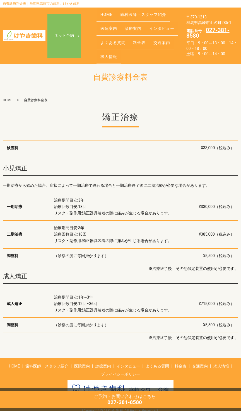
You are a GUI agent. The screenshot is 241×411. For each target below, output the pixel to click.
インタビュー (152, 24)
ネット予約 (64, 28)
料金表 (133, 32)
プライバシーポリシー (120, 360)
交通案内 (152, 32)
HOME (104, 15)
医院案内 (106, 24)
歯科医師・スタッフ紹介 (137, 15)
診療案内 (127, 24)
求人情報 (106, 41)
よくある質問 (111, 32)
